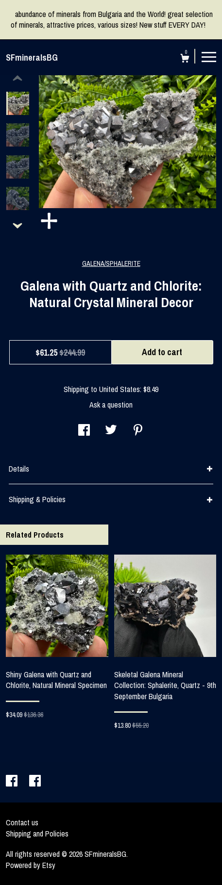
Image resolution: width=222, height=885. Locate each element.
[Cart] (184, 59)
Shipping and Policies (37, 833)
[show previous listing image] (17, 78)
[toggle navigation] (209, 56)
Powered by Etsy (30, 865)
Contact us (22, 822)
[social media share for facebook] (84, 431)
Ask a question (111, 404)
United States (119, 389)
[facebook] (12, 781)
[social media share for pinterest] (138, 431)
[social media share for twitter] (111, 431)
